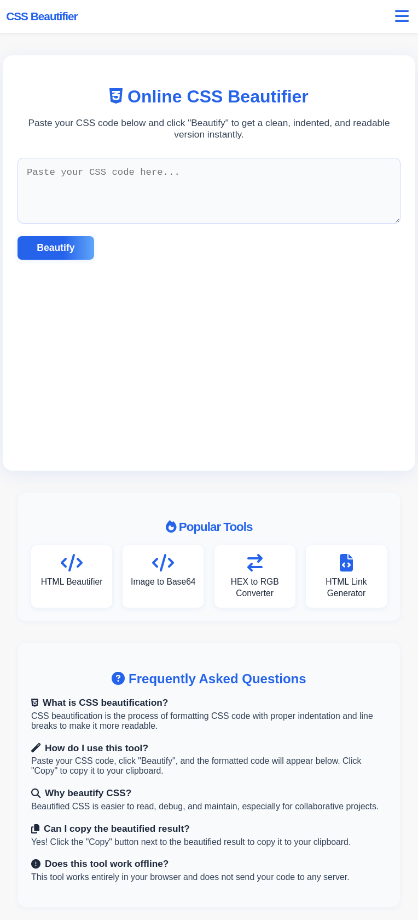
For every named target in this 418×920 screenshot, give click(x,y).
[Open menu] (402, 16)
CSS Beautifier (41, 16)
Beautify (55, 247)
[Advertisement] (209, 365)
